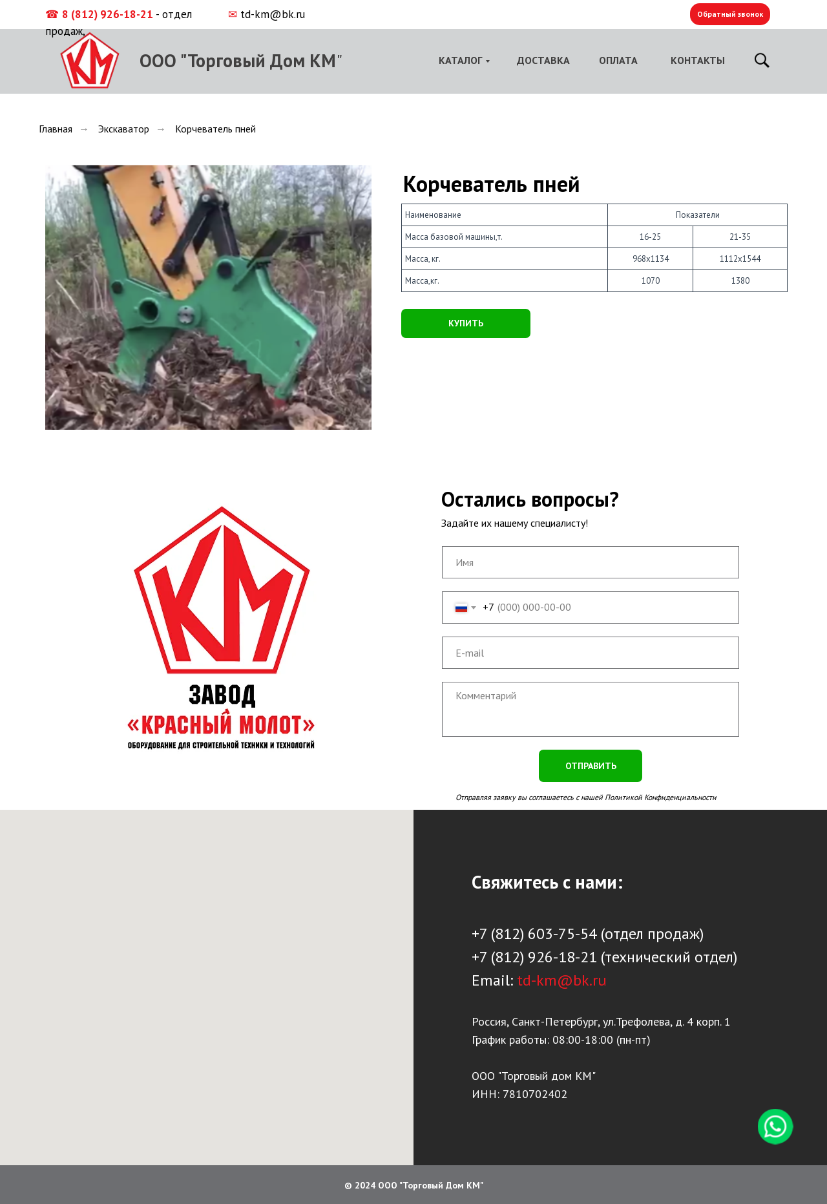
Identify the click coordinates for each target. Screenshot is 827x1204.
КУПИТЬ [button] (465, 323)
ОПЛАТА (618, 60)
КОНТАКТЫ (698, 60)
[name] (590, 562)
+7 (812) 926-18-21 (534, 957)
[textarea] (590, 709)
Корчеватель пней (215, 129)
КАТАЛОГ (460, 60)
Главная (55, 129)
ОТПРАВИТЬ (590, 766)
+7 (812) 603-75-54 (534, 934)
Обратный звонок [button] (730, 14)
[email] (590, 653)
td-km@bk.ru (272, 14)
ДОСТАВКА (543, 60)
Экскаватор (123, 129)
